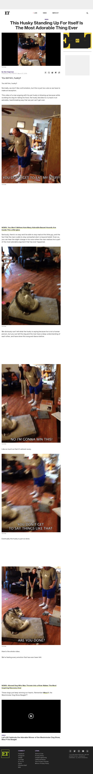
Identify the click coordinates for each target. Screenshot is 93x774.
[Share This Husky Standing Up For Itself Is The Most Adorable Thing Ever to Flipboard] (55, 73)
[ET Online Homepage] (7, 13)
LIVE (35, 13)
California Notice (40, 760)
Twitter (20, 758)
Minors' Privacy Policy (42, 763)
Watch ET (55, 13)
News (46, 19)
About (20, 763)
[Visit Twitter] (74, 751)
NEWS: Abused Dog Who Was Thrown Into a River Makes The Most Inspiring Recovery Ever (29, 686)
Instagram (21, 756)
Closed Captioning (41, 758)
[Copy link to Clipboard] (59, 73)
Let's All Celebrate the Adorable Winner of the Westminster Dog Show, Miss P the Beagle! (31, 738)
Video (45, 13)
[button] (31, 716)
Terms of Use (39, 754)
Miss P (46, 693)
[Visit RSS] (87, 751)
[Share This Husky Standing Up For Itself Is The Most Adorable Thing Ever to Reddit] (52, 73)
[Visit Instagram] (78, 751)
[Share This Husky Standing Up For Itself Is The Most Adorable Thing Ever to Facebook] (45, 73)
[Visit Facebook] (70, 751)
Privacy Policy (39, 756)
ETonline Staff (22, 765)
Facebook (21, 754)
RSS (19, 767)
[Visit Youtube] (83, 751)
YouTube (21, 760)
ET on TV (21, 761)
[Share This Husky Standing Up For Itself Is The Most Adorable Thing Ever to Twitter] (48, 73)
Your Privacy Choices (42, 761)
